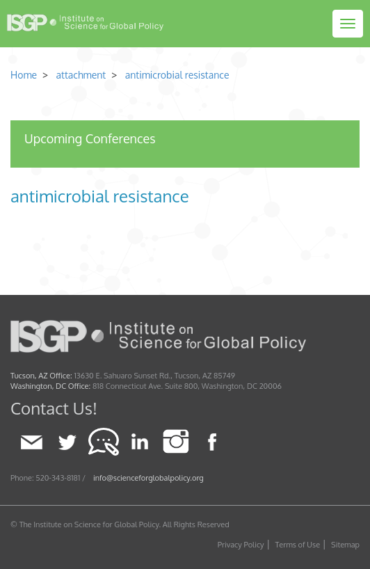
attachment (80, 75)
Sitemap (345, 545)
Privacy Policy (241, 545)
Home (23, 75)
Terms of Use (298, 545)
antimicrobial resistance (177, 75)
